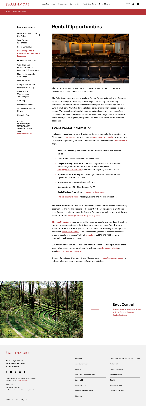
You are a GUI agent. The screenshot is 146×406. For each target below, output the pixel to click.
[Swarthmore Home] (17, 353)
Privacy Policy (10, 384)
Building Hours (23, 81)
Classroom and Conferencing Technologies (23, 94)
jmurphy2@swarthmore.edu (70, 170)
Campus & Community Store (85, 375)
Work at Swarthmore (117, 391)
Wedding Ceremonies (95, 192)
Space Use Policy (120, 141)
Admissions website (109, 248)
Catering (21, 101)
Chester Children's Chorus (84, 391)
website (89, 235)
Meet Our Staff (23, 115)
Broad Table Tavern (70, 232)
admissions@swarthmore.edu (70, 251)
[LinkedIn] (15, 372)
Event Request (70, 137)
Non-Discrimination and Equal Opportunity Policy (20, 390)
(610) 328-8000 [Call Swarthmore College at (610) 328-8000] (12, 367)
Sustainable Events (25, 105)
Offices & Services (116, 369)
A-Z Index (78, 358)
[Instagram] (7, 372)
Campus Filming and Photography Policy (26, 86)
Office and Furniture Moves (26, 110)
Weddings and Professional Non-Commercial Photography (28, 67)
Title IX (112, 380)
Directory (78, 396)
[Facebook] (11, 372)
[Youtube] (20, 372)
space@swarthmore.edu (102, 137)
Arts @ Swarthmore (81, 364)
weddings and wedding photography (83, 215)
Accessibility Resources (13, 387)
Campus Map (79, 380)
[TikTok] (24, 372)
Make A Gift (114, 364)
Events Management (26, 27)
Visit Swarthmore (116, 385)
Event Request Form (28, 60)
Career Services (80, 385)
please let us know (22, 380)
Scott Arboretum (116, 375)
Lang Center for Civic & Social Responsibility (125, 358)
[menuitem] (48, 4)
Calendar (78, 369)
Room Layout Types (25, 47)
